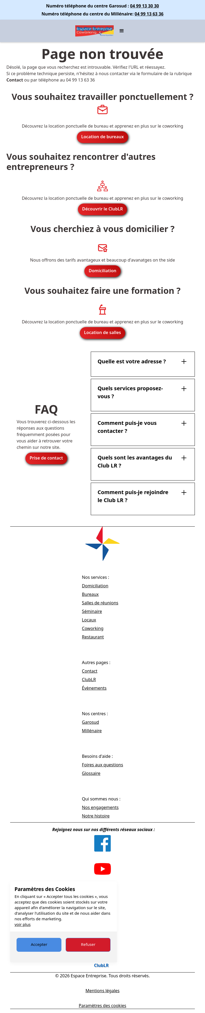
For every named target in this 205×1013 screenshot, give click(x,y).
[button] (122, 31)
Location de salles (102, 332)
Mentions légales (102, 991)
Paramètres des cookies (102, 1005)
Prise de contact (46, 458)
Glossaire (91, 773)
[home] (94, 30)
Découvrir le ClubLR (102, 209)
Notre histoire (96, 816)
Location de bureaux (102, 137)
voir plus (22, 924)
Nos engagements (100, 807)
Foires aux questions (102, 765)
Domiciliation (102, 271)
